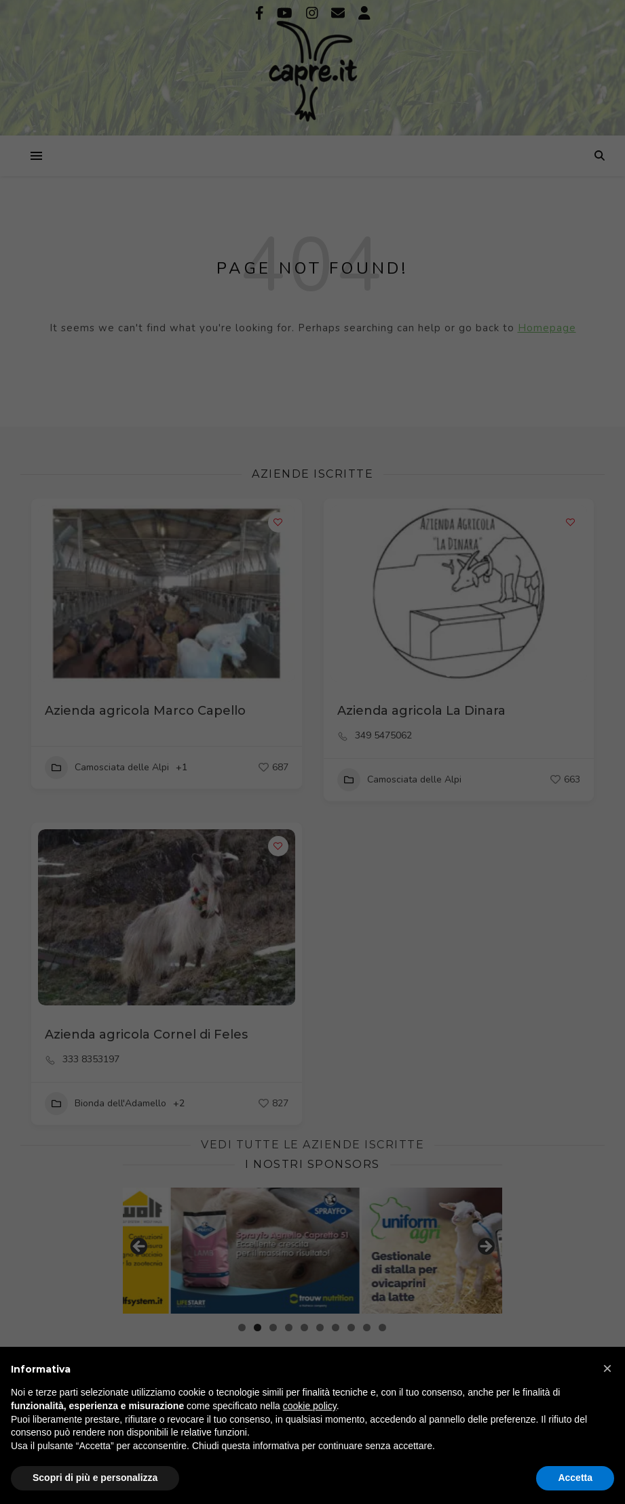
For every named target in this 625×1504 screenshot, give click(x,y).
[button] (607, 1368)
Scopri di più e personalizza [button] (95, 1477)
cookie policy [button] (310, 1405)
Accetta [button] (575, 1477)
